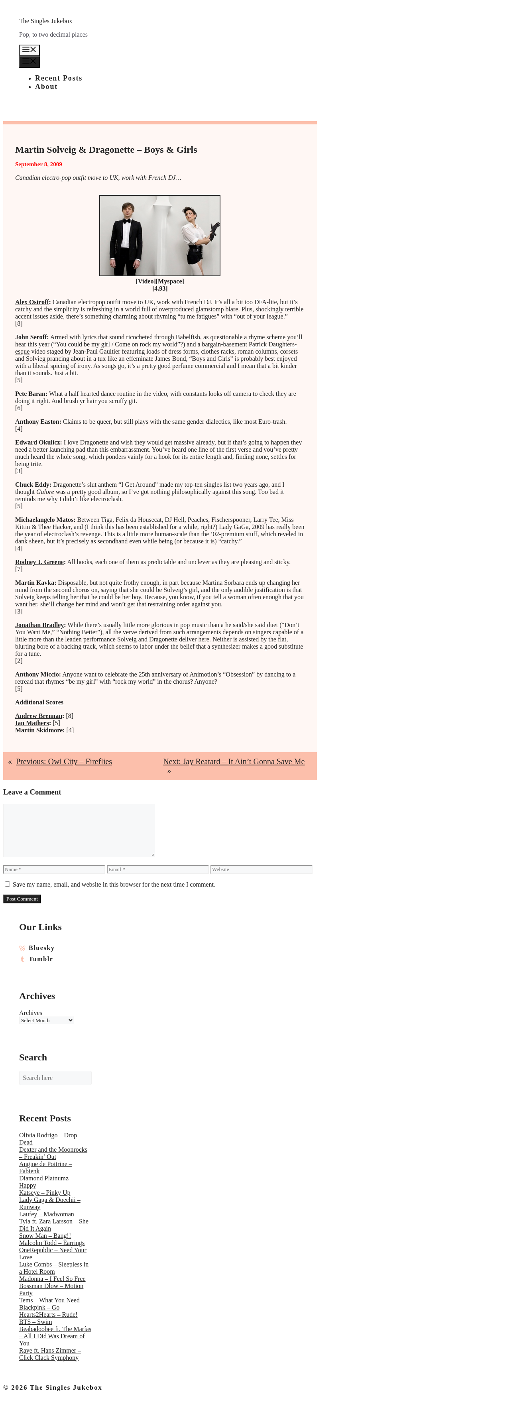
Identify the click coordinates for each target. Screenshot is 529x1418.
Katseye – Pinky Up (44, 1192)
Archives (30, 1012)
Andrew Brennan (38, 715)
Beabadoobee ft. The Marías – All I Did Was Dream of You (55, 1336)
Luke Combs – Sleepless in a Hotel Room (53, 1268)
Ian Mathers (32, 723)
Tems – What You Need (49, 1300)
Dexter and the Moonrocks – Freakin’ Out (53, 1153)
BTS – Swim (35, 1321)
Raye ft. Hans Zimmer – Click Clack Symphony (50, 1354)
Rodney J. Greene (39, 562)
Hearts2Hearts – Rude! (48, 1314)
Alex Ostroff (32, 302)
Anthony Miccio (37, 674)
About (46, 86)
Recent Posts (59, 78)
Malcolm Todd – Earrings (52, 1242)
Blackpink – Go (39, 1307)
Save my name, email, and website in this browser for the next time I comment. (114, 884)
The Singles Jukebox (45, 21)
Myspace (170, 281)
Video (145, 281)
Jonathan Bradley (39, 624)
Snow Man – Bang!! (45, 1235)
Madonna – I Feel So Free (52, 1278)
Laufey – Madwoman (46, 1214)
